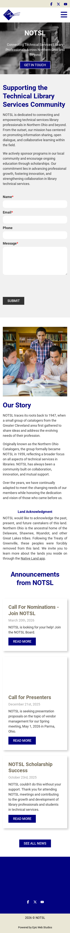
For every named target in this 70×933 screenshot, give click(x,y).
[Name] (35, 204)
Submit (13, 301)
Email (8, 212)
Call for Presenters (29, 697)
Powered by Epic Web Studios (35, 927)
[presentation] (31, 286)
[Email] (35, 219)
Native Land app (33, 558)
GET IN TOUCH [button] (35, 66)
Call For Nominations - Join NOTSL (33, 610)
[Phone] (35, 235)
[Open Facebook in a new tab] (51, 3)
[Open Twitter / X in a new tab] (58, 3)
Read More (22, 641)
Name (8, 197)
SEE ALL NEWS (35, 843)
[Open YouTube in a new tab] (65, 3)
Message (10, 243)
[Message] (35, 261)
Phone (8, 228)
